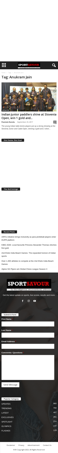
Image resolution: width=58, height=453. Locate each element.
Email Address (8, 341)
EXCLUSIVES (7, 417)
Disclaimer (11, 445)
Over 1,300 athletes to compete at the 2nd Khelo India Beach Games (27, 262)
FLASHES (5, 431)
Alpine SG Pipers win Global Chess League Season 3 (24, 269)
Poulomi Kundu (8, 122)
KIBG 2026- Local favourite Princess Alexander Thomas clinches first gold (29, 246)
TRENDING (6, 408)
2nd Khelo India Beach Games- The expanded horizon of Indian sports (28, 254)
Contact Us (47, 445)
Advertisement (34, 445)
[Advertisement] (29, 30)
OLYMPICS (6, 426)
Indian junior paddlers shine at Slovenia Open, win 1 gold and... (28, 116)
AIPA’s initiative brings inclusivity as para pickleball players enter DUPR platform (28, 238)
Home (3, 73)
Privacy (21, 445)
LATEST (5, 413)
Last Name (6, 330)
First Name (7, 319)
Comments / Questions (12, 353)
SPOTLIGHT (6, 422)
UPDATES (5, 110)
